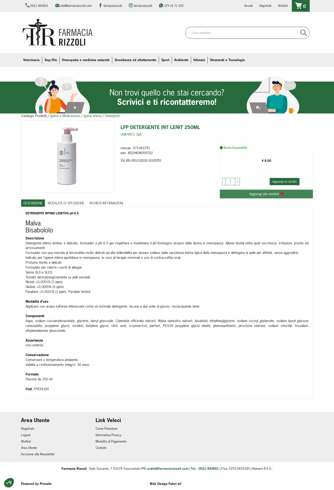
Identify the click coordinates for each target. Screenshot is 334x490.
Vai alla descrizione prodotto (141, 160)
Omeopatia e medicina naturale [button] (86, 60)
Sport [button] (165, 60)
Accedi (248, 6)
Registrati (265, 6)
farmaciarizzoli (113, 6)
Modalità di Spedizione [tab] (66, 203)
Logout (25, 435)
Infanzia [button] (199, 60)
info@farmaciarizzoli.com (76, 6)
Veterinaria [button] (31, 60)
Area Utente (29, 448)
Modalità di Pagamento (111, 441)
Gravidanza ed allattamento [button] (135, 60)
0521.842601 (39, 6)
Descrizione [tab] (33, 203)
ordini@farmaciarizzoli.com (168, 468)
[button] (9, 483)
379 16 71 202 (174, 6)
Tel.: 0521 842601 (205, 468)
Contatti (101, 448)
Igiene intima (92, 115)
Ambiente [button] (181, 60)
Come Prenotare (107, 428)
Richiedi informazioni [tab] (106, 203)
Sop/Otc (51, 60)
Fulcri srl (174, 483)
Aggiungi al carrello (284, 181)
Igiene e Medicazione (65, 115)
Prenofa (46, 483)
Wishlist (283, 6)
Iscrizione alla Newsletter (38, 454)
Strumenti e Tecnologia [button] (227, 60)
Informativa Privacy (108, 435)
